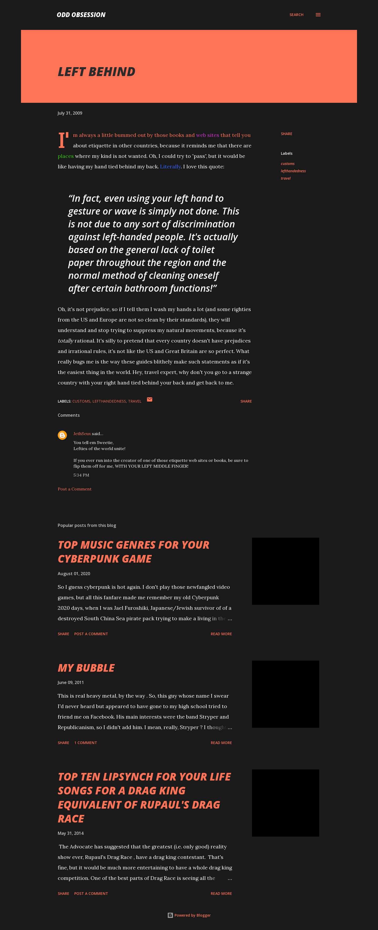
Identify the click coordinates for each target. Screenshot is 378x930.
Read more (221, 633)
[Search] (296, 15)
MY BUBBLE (86, 667)
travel (286, 178)
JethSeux (82, 433)
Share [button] (286, 133)
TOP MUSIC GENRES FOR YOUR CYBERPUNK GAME (133, 551)
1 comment (85, 742)
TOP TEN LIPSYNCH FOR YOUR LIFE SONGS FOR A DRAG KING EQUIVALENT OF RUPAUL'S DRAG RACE (144, 797)
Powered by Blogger (189, 915)
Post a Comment (75, 488)
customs (288, 163)
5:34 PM (81, 475)
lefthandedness (293, 170)
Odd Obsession (81, 14)
